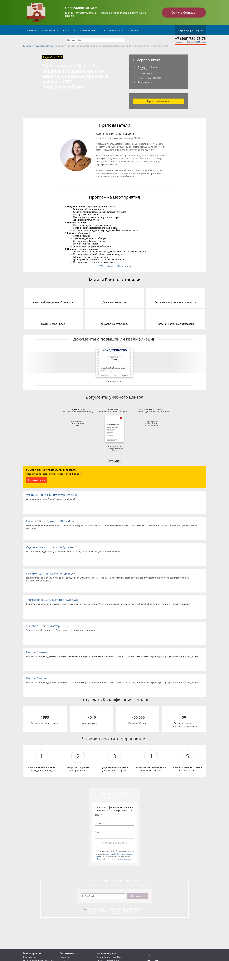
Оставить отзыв (36, 480)
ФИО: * (98, 815)
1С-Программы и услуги (112, 30)
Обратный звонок (190, 44)
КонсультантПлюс (89, 30)
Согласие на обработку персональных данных (115, 909)
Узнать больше (183, 12)
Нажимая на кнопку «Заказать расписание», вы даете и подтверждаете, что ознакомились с (115, 855)
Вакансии (64, 957)
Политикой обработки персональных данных (114, 859)
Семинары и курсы (50, 30)
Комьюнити (32, 30)
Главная (27, 46)
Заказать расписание (114, 843)
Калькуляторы (30, 957)
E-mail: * (99, 832)
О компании (133, 30)
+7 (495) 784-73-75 (190, 38)
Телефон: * (100, 824)
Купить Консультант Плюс (109, 957)
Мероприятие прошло (159, 101)
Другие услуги (70, 30)
